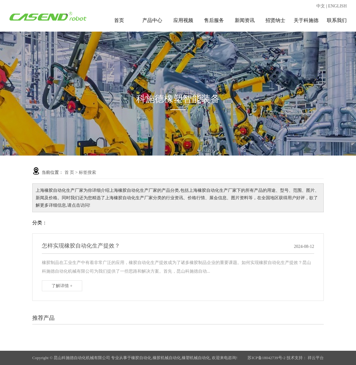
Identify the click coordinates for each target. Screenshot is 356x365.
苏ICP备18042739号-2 (266, 357)
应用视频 (183, 20)
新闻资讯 (245, 20)
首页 (119, 20)
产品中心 (152, 20)
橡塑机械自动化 (196, 357)
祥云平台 (316, 357)
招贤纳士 (275, 20)
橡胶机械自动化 (167, 357)
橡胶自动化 (141, 357)
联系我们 (337, 20)
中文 (320, 6)
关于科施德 (306, 20)
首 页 (69, 172)
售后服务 (214, 20)
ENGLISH (337, 6)
